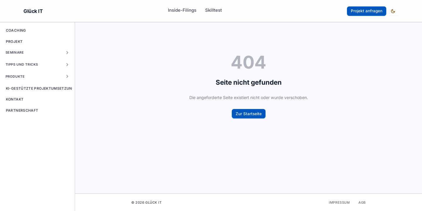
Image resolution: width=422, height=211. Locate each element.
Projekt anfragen (366, 10)
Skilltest (213, 10)
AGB (362, 202)
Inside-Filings (182, 10)
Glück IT (33, 11)
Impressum (339, 202)
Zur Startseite (249, 113)
